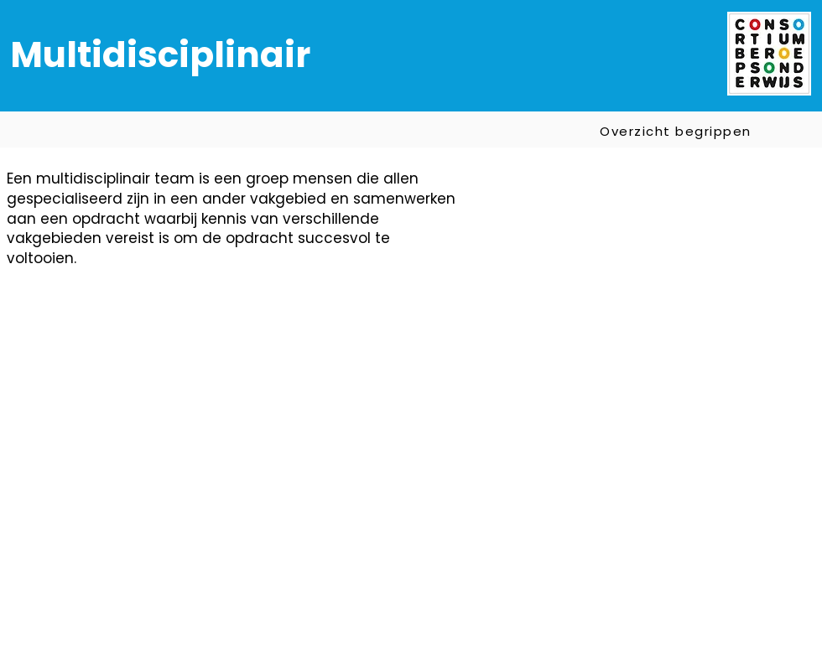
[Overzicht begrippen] (677, 131)
